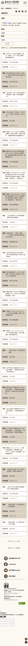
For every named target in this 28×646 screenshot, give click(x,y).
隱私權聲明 (19, 596)
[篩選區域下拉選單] (14, 33)
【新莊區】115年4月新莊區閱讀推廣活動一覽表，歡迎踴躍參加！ (15, 94)
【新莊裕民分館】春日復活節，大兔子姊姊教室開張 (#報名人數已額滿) (15, 254)
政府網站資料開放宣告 (9, 596)
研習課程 (19, 23)
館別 (2, 36)
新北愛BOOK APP (12, 558)
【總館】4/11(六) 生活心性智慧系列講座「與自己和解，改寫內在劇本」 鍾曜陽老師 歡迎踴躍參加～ (15, 133)
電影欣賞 (4, 25)
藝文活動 (11, 25)
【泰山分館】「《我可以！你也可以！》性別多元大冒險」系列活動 (15, 114)
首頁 (2, 8)
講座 (10, 23)
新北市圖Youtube (12, 570)
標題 (4, 54)
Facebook (10, 564)
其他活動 (17, 25)
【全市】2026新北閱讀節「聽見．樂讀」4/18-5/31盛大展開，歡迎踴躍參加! (15, 55)
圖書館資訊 (8, 8)
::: (0, 1)
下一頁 (17, 541)
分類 (2, 18)
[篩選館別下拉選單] (14, 40)
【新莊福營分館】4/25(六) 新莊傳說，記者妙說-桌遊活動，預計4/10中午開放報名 (15, 274)
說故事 (24, 23)
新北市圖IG (10, 576)
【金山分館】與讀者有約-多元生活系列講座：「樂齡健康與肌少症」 (15, 410)
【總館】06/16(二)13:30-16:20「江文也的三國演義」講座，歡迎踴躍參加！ (15, 313)
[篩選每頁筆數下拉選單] (8, 48)
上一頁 (10, 541)
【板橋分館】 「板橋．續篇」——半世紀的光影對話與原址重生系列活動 (15, 235)
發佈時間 (5, 67)
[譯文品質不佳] (4, 617)
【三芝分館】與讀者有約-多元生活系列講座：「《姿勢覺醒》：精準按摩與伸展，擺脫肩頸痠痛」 (15, 430)
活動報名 (4, 23)
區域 (2, 29)
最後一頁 (19, 541)
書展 (14, 23)
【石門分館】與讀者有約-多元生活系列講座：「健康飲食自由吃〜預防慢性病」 (15, 370)
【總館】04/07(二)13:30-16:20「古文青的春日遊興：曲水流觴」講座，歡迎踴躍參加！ (15, 332)
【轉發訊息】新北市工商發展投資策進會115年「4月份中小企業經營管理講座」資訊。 (15, 293)
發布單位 (5, 62)
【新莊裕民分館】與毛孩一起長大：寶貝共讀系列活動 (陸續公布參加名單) (15, 75)
